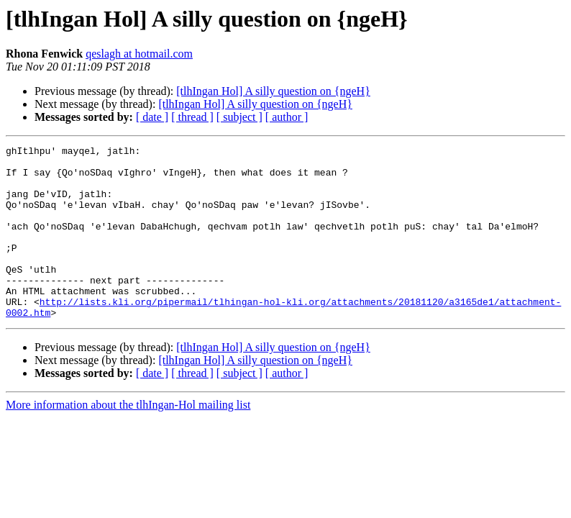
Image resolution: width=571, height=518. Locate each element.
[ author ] (287, 117)
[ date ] (152, 117)
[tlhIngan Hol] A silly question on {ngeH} (273, 91)
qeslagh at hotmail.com (139, 53)
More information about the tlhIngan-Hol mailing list (128, 439)
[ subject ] (239, 117)
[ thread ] (192, 117)
